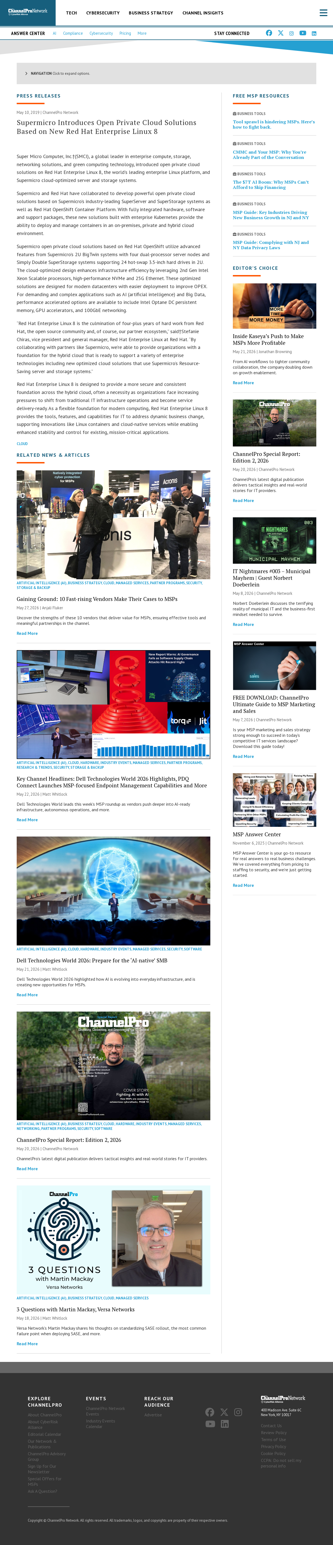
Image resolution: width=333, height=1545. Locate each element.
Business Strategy (151, 13)
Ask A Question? (42, 1491)
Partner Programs (167, 583)
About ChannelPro (45, 1414)
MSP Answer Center (257, 834)
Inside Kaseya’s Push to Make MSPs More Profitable (268, 339)
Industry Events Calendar (100, 1423)
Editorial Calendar (44, 1434)
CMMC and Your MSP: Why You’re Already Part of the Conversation (269, 154)
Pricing (125, 33)
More (142, 33)
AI (54, 33)
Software (193, 949)
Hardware (89, 762)
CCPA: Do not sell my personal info (281, 1463)
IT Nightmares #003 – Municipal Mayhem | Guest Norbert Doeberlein (271, 578)
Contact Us (271, 1425)
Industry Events (115, 762)
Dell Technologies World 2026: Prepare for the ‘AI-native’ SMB (92, 960)
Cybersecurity (103, 13)
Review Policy (274, 1432)
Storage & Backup (33, 587)
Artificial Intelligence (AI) (41, 583)
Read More (27, 633)
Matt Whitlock (55, 794)
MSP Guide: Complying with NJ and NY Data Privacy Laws (271, 245)
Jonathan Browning (275, 351)
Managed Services (132, 583)
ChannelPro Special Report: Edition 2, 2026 (69, 1139)
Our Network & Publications (42, 1443)
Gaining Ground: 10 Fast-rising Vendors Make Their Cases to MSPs (97, 598)
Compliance (73, 33)
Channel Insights (203, 13)
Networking (28, 1128)
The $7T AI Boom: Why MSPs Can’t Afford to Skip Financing (271, 184)
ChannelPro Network (60, 112)
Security (194, 583)
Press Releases (39, 96)
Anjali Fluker (52, 607)
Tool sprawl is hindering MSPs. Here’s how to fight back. (274, 124)
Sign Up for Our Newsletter (42, 1468)
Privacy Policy (273, 1446)
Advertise (153, 1414)
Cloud (22, 443)
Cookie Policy (273, 1453)
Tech (71, 13)
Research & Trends (34, 767)
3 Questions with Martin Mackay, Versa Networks (76, 1309)
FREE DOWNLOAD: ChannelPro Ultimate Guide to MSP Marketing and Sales (274, 704)
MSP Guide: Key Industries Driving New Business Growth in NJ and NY (271, 215)
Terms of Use (273, 1439)
